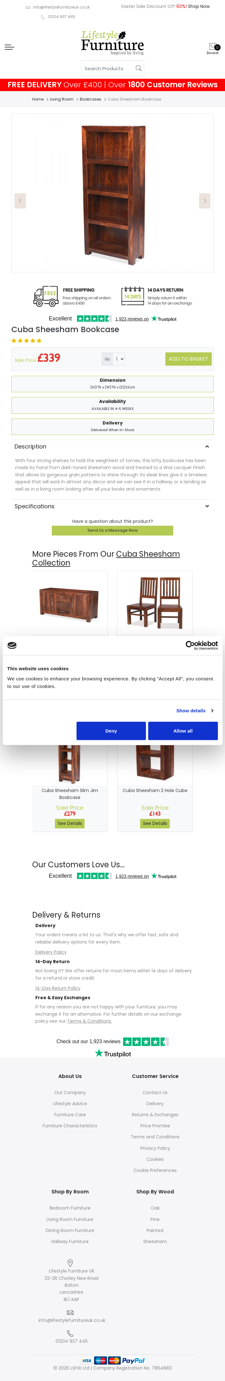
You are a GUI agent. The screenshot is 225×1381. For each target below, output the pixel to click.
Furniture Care (70, 1115)
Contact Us (155, 1092)
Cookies (155, 1159)
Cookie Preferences (155, 1170)
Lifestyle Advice (70, 1103)
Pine (155, 1219)
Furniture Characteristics (70, 1126)
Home (38, 99)
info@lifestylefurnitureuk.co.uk (61, 7)
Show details (191, 710)
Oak (155, 1208)
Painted (155, 1230)
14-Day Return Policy (57, 988)
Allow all (183, 730)
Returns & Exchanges (155, 1115)
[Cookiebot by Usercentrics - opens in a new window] (190, 645)
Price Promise (155, 1126)
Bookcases (90, 99)
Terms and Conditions (155, 1137)
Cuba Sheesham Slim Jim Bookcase (70, 794)
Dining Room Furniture (70, 1230)
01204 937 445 (61, 16)
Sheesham (155, 1241)
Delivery (155, 1103)
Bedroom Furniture (70, 1208)
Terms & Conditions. (89, 1021)
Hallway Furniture (70, 1241)
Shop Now (198, 6)
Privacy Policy (155, 1148)
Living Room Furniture (69, 1219)
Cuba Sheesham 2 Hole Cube (155, 790)
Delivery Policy (51, 952)
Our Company (70, 1092)
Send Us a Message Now (112, 530)
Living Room (62, 99)
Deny (111, 730)
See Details (70, 823)
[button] (20, 201)
